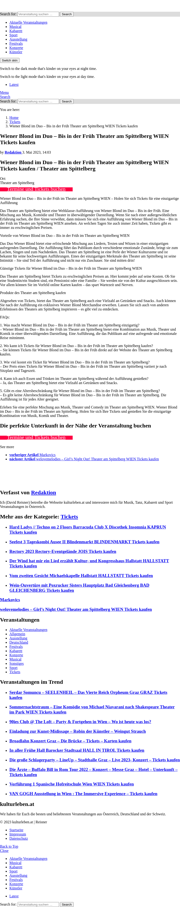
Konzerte (16, 48)
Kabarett (15, 31)
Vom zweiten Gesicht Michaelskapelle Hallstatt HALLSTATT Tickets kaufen (81, 575)
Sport (13, 35)
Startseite (16, 830)
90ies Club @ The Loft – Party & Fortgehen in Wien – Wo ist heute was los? (80, 721)
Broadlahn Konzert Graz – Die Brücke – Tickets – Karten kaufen (70, 740)
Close (4, 851)
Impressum (17, 834)
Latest (14, 85)
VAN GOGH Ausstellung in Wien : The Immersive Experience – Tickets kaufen (83, 793)
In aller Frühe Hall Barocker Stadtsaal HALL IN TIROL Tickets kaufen (76, 750)
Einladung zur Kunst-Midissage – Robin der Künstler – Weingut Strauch (77, 731)
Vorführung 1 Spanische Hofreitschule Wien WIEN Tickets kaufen (71, 784)
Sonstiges (16, 663)
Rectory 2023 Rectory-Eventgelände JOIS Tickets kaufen (62, 551)
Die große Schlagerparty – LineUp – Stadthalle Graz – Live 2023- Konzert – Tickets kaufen (94, 759)
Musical (15, 27)
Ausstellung (18, 39)
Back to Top (9, 846)
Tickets (69, 517)
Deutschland (18, 642)
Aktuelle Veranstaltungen (28, 22)
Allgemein (17, 634)
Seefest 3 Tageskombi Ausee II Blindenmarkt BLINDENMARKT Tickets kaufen (84, 541)
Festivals (16, 43)
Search (67, 14)
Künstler (15, 52)
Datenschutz (18, 838)
